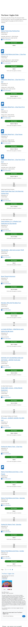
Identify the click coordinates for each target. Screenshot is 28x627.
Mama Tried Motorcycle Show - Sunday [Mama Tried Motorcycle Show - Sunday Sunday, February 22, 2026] (12, 551)
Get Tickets (14, 42)
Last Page (12, 569)
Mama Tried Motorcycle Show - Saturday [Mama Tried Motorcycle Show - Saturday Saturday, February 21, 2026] (13, 498)
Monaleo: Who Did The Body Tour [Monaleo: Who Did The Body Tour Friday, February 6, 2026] (11, 303)
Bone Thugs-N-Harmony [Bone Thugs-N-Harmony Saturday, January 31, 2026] (8, 276)
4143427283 (4, 578)
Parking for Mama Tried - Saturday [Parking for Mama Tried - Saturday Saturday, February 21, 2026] (11, 524)
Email (4, 589)
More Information (6, 39)
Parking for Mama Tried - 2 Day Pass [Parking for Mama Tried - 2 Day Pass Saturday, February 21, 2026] (11, 446)
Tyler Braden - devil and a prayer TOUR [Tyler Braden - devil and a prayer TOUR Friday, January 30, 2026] (12, 250)
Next (10, 569)
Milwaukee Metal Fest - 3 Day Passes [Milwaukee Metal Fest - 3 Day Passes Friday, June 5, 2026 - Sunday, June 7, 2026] (11, 134)
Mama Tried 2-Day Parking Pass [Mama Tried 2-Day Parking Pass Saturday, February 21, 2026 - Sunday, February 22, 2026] (10, 31)
